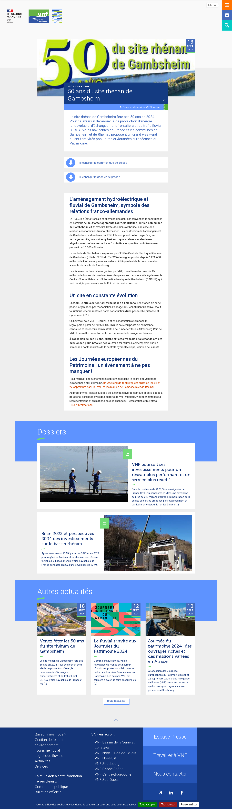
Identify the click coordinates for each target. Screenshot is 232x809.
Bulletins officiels (48, 792)
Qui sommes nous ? (50, 734)
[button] (227, 5)
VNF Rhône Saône (109, 769)
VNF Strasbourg (107, 764)
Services (41, 766)
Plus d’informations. (81, 405)
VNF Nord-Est (105, 758)
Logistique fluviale (49, 756)
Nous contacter (170, 774)
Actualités (42, 761)
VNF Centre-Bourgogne (113, 774)
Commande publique (51, 787)
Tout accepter (147, 804)
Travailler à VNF (170, 755)
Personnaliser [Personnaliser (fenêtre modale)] (189, 804)
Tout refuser (168, 804)
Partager (164, 100)
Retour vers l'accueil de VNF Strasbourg (141, 107)
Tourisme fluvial (47, 750)
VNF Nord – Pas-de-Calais (115, 753)
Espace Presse (170, 737)
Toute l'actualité (116, 700)
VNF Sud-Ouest (107, 780)
